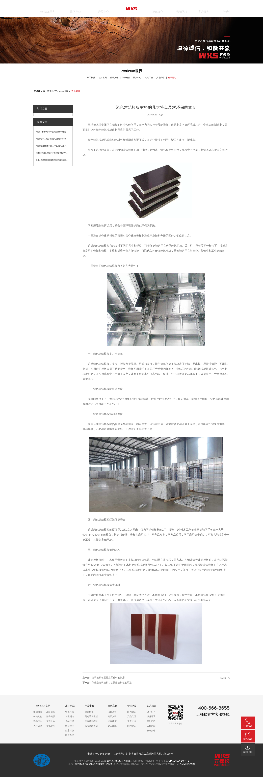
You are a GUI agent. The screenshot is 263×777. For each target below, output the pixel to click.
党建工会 (149, 78)
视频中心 (137, 78)
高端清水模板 (91, 716)
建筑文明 (112, 716)
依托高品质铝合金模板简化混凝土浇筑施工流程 (54, 160)
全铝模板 (89, 711)
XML (182, 763)
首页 (49, 91)
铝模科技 (69, 711)
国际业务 (131, 726)
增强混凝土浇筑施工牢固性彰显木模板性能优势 (54, 146)
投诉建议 (151, 716)
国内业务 (131, 711)
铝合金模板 (107, 763)
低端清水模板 (91, 726)
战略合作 (151, 730)
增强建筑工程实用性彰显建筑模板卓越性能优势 (54, 139)
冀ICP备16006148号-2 (177, 760)
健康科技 (69, 730)
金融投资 (69, 721)
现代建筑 (112, 721)
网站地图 (190, 763)
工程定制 (151, 726)
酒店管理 (69, 726)
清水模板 (80, 763)
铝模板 (88, 763)
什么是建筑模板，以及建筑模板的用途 (112, 682)
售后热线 (151, 721)
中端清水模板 (91, 721)
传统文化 (114, 78)
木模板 (96, 763)
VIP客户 (151, 711)
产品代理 (131, 716)
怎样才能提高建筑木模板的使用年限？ (53, 153)
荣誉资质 (126, 78)
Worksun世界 (61, 91)
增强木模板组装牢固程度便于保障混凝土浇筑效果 (54, 132)
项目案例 (112, 711)
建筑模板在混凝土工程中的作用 (108, 677)
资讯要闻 (172, 78)
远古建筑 (112, 726)
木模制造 (69, 716)
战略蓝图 (103, 78)
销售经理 (131, 721)
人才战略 (160, 78)
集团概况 (91, 78)
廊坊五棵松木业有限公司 (120, 760)
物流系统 (69, 735)
